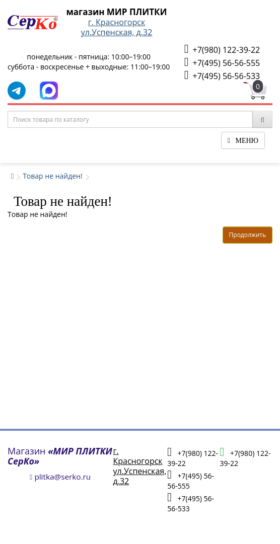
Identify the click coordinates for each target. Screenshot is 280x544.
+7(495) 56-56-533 (222, 75)
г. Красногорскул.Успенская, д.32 (117, 27)
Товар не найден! (53, 176)
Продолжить (247, 234)
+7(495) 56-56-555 (222, 62)
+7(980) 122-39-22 (222, 49)
